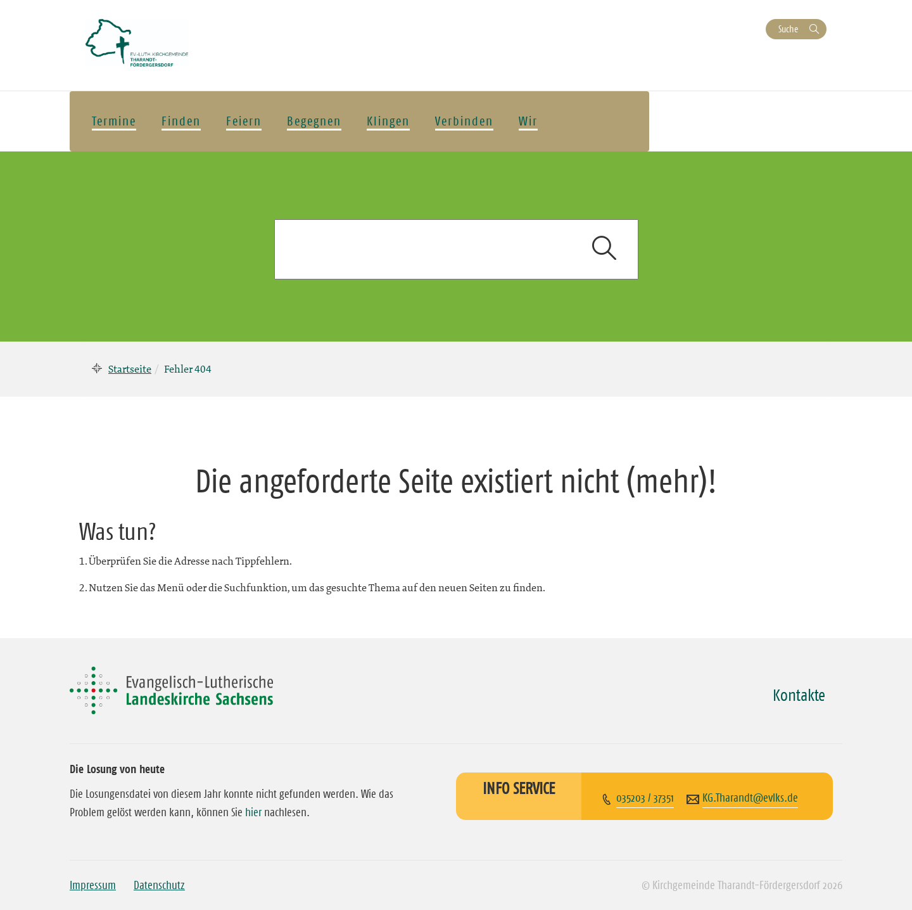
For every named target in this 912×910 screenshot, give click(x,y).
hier (253, 812)
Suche (788, 29)
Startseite (129, 369)
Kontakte (799, 695)
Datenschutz (159, 885)
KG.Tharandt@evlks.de (750, 798)
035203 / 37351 (645, 798)
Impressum (93, 885)
